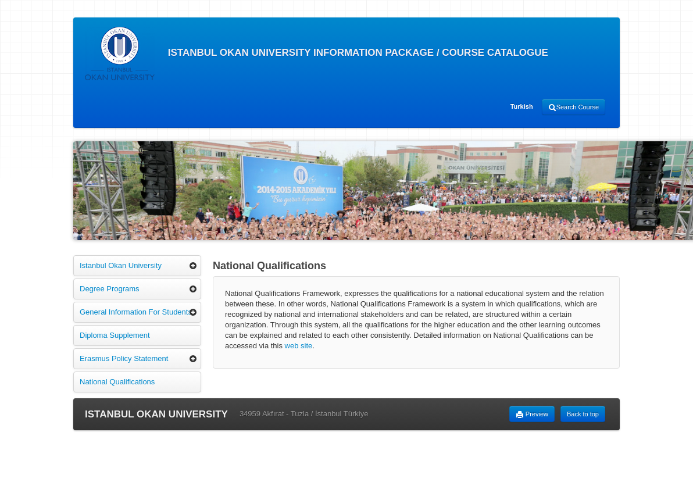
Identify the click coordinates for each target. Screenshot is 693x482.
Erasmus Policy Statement (124, 358)
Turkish (521, 106)
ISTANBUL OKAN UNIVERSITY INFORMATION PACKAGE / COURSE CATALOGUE (316, 53)
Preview (532, 414)
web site (299, 345)
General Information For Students (136, 312)
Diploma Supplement (115, 335)
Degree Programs (110, 288)
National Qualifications (117, 381)
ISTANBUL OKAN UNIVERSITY (156, 414)
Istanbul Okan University (121, 265)
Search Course (573, 107)
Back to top (583, 413)
